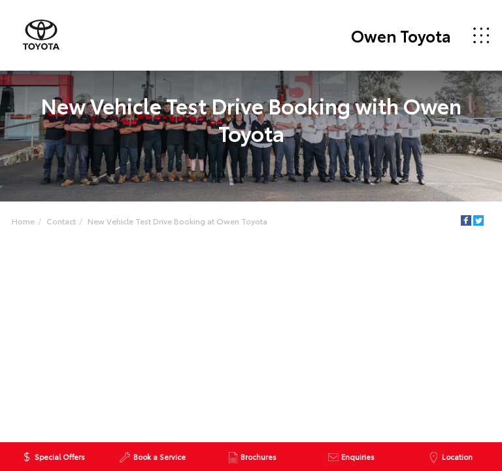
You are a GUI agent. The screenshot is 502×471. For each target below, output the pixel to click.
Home (23, 220)
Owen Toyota (401, 35)
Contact (61, 220)
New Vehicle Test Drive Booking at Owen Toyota (177, 220)
